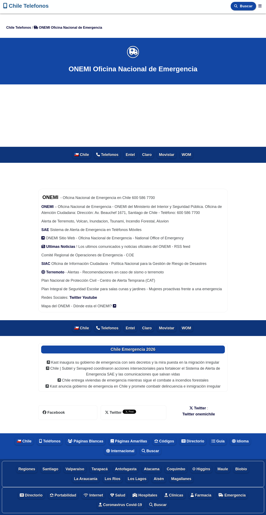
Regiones (26, 469)
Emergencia (232, 495)
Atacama (151, 469)
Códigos (164, 441)
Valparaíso (75, 469)
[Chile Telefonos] (260, 6)
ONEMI (47, 207)
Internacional (120, 451)
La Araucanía (85, 479)
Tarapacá (100, 469)
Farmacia (201, 495)
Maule (222, 469)
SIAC (46, 264)
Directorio (192, 441)
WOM (186, 155)
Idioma (240, 441)
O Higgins (201, 469)
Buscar (247, 6)
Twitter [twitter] (114, 412)
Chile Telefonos (26, 6)
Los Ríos (113, 479)
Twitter (75, 297)
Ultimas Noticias (58, 247)
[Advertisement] (133, 115)
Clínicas (174, 495)
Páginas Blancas (85, 441)
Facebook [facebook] (54, 412)
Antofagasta (126, 469)
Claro (147, 155)
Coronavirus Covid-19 (120, 505)
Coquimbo (176, 469)
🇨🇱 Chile (81, 155)
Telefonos (107, 155)
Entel (130, 155)
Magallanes (181, 479)
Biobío (241, 469)
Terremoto (53, 272)
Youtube (89, 297)
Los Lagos (137, 479)
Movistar (166, 155)
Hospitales (145, 495)
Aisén (159, 479)
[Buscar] (236, 6)
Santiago (50, 469)
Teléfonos (50, 441)
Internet (93, 495)
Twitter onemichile (198, 414)
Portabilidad (63, 495)
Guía (218, 441)
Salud (117, 495)
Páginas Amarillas (129, 441)
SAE (45, 230)
